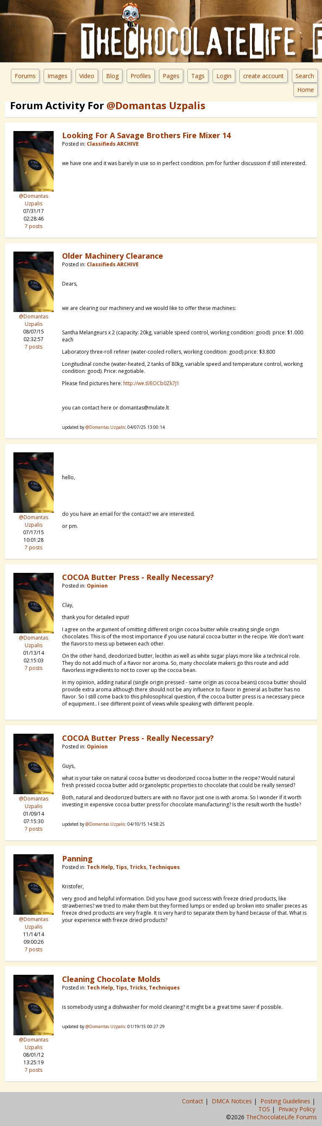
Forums (25, 76)
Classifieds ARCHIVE (113, 143)
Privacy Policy (297, 1109)
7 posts (33, 226)
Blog (112, 76)
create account (263, 76)
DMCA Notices (233, 1101)
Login (223, 76)
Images (57, 76)
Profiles (140, 76)
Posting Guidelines (286, 1101)
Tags (198, 76)
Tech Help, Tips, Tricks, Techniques (133, 867)
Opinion (97, 585)
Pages (171, 76)
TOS (265, 1109)
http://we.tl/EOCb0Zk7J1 (151, 383)
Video (86, 76)
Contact (193, 1101)
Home (305, 90)
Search (305, 76)
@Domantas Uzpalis (33, 199)
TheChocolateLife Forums (281, 1117)
